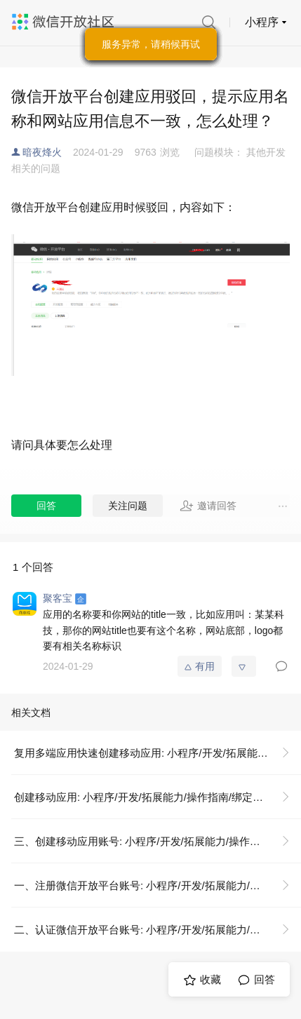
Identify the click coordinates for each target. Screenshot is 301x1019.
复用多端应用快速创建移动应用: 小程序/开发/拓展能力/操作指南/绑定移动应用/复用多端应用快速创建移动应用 (157, 753)
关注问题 (127, 505)
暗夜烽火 (42, 152)
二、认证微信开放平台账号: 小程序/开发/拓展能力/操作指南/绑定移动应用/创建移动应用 (157, 930)
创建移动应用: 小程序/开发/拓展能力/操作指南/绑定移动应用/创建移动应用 (157, 797)
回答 (46, 505)
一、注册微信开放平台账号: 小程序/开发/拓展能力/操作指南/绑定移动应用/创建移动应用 (157, 885)
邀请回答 (208, 505)
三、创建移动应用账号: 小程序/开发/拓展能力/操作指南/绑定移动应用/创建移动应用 (157, 841)
